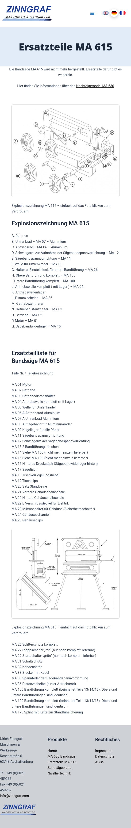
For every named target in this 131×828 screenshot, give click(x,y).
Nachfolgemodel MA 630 (95, 86)
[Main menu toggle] (92, 13)
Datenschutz (104, 756)
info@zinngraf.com (14, 796)
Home (52, 751)
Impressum (103, 751)
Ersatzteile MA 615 (62, 762)
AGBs (99, 762)
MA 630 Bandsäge (62, 756)
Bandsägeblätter (60, 768)
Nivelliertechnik (59, 773)
